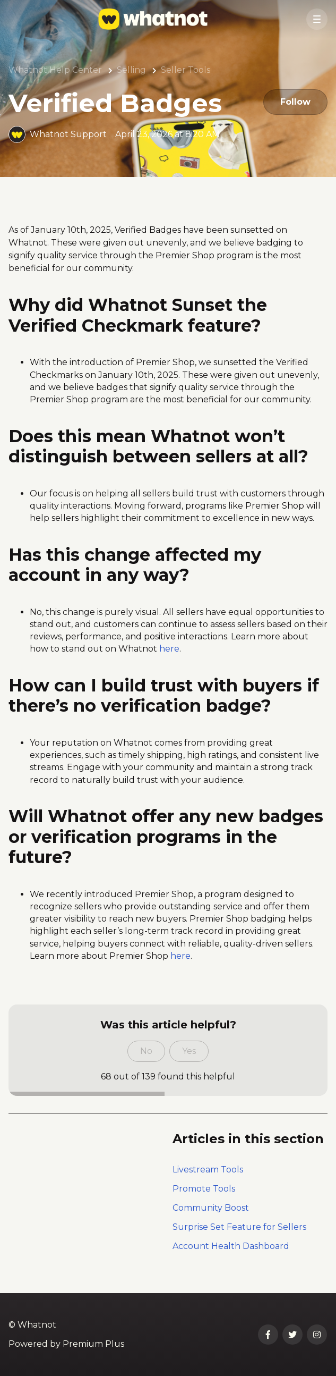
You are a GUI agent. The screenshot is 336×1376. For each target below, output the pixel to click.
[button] (317, 19)
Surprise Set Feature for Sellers (239, 1227)
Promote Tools (204, 1189)
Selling (131, 70)
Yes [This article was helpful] (189, 1051)
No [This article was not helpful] (146, 1051)
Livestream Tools (208, 1169)
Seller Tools (185, 70)
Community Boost (211, 1208)
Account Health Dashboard (231, 1246)
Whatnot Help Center (55, 70)
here (169, 649)
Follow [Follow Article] (295, 102)
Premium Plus (93, 1344)
